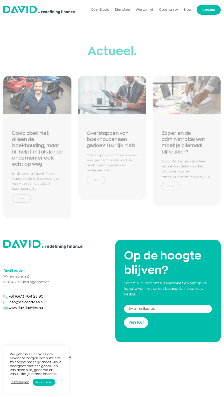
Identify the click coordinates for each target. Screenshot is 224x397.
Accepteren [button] (43, 382)
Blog (187, 9)
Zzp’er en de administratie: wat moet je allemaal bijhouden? (183, 145)
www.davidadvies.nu (26, 308)
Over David (100, 9)
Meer (21, 201)
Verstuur (136, 322)
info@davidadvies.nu (27, 302)
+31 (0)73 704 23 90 (23, 296)
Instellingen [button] (20, 382)
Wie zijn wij (144, 9)
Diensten (122, 9)
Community (168, 9)
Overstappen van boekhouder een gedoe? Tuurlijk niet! (111, 142)
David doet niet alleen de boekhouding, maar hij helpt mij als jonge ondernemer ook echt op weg (37, 151)
